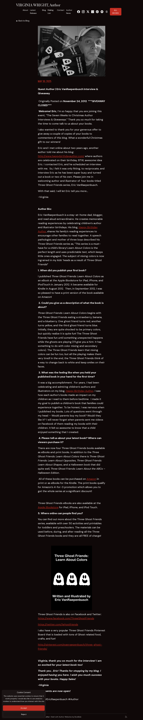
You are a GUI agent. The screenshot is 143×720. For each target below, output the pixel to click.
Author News (69, 11)
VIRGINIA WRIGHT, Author (38, 5)
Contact (60, 10)
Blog (44, 10)
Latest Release (33, 11)
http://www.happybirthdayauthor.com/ (61, 156)
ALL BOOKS (115, 11)
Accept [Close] (24, 708)
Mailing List (50, 11)
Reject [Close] (24, 714)
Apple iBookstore (48, 507)
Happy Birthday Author (79, 391)
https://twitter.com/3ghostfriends (58, 624)
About (25, 10)
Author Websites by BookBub (70, 717)
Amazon (91, 479)
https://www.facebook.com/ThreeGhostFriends (66, 618)
